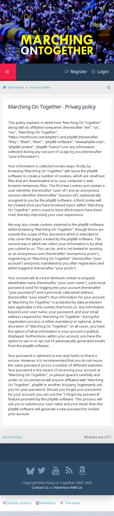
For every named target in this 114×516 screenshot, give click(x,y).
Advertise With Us (68, 487)
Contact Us (40, 487)
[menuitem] (98, 72)
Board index (12, 437)
